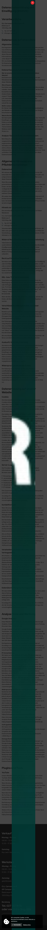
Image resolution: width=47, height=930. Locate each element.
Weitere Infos (27, 925)
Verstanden (16, 925)
